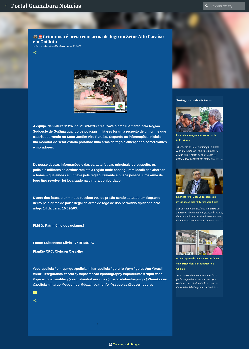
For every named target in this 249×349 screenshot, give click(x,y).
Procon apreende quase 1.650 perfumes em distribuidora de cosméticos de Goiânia (197, 263)
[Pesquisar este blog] (227, 6)
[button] (35, 53)
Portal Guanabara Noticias (46, 6)
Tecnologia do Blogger (124, 344)
